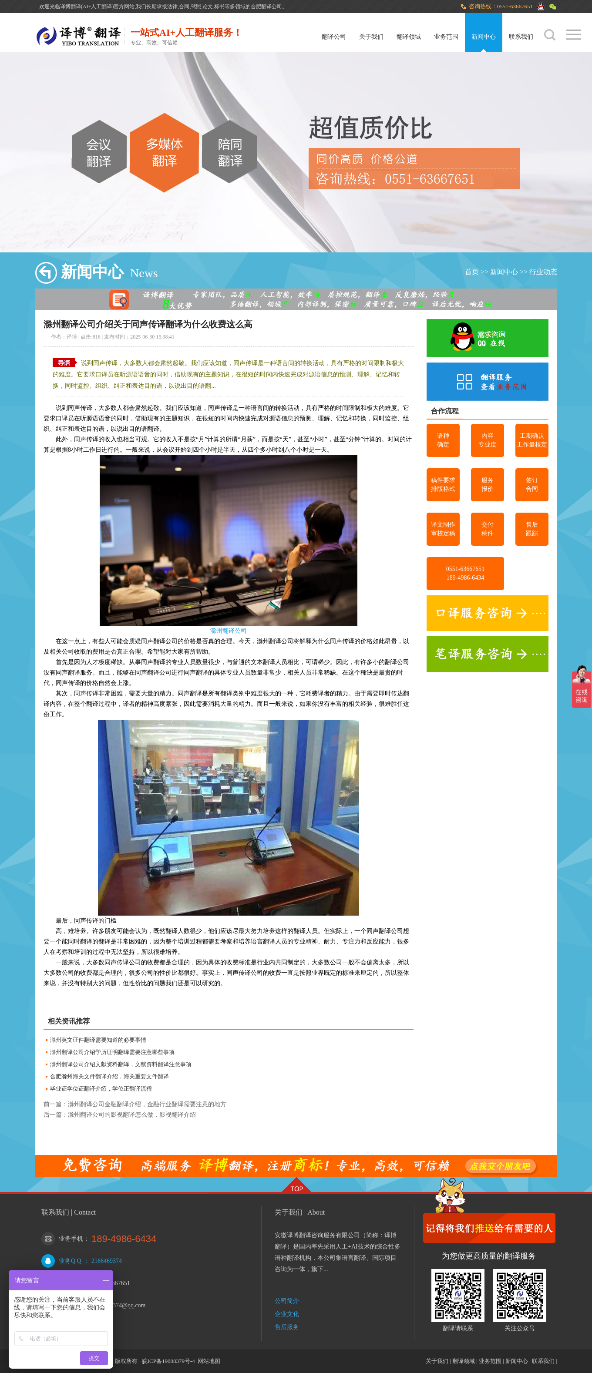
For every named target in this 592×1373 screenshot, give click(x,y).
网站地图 (209, 1361)
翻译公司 (334, 37)
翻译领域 (409, 37)
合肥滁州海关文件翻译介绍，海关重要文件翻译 (109, 1076)
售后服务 (287, 1327)
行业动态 (543, 271)
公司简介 (287, 1301)
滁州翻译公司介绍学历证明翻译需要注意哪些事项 (112, 1052)
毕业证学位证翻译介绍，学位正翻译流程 (101, 1088)
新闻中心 (483, 37)
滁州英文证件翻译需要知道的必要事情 (98, 1040)
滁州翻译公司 (228, 631)
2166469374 (106, 1261)
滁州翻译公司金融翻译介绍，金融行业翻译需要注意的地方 (147, 1104)
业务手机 (71, 1238)
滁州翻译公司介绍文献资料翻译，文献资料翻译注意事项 (121, 1064)
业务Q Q (70, 1261)
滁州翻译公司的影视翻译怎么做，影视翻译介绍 (132, 1114)
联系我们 (521, 37)
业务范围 (446, 37)
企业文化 (287, 1314)
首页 (472, 271)
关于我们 (371, 37)
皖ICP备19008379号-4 (168, 1361)
